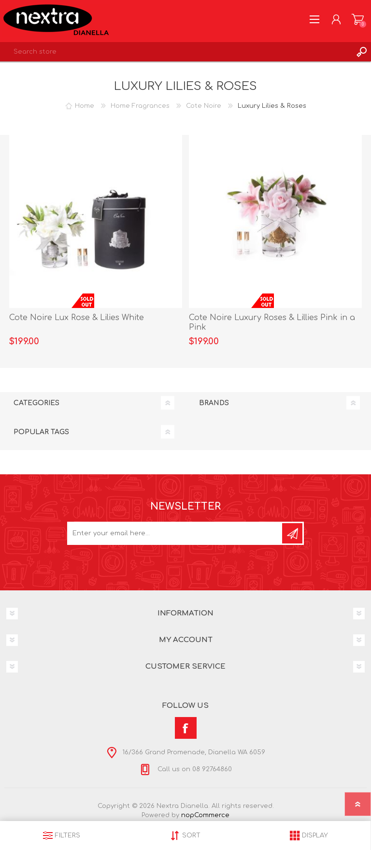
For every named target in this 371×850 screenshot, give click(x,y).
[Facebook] (186, 728)
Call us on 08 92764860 (194, 769)
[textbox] (176, 51)
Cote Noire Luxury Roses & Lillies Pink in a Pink (272, 322)
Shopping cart (358, 19)
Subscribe (292, 533)
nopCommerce (205, 815)
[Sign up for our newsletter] (175, 533)
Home (84, 106)
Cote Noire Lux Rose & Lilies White (76, 317)
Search (361, 51)
